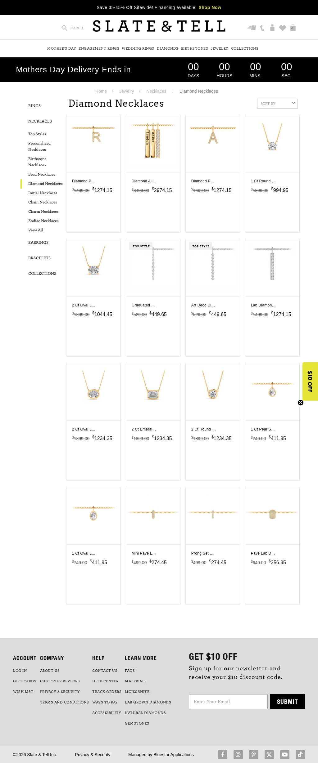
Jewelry (220, 48)
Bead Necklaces (41, 174)
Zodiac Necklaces (43, 221)
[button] (310, 381)
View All (35, 230)
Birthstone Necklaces (37, 162)
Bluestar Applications (173, 754)
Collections (245, 48)
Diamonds (168, 48)
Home (101, 91)
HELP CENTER (105, 681)
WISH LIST (23, 692)
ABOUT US (50, 670)
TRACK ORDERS (106, 692)
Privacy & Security (93, 754)
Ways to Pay (105, 702)
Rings (34, 106)
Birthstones (194, 48)
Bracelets (39, 258)
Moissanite (137, 692)
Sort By (278, 103)
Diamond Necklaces (45, 184)
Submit (287, 701)
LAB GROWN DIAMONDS (148, 702)
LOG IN (20, 670)
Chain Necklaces (42, 202)
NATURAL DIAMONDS (145, 713)
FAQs (130, 670)
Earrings (38, 243)
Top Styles (37, 134)
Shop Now (210, 7)
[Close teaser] (301, 402)
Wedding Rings (138, 48)
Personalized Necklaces (39, 146)
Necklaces (156, 91)
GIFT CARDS (24, 681)
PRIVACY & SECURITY (60, 692)
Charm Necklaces (43, 212)
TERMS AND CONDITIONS (64, 702)
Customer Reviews (60, 681)
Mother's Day (61, 48)
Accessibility (106, 713)
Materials (136, 681)
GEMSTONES (137, 723)
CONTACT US (104, 670)
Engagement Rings (99, 48)
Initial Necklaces (42, 193)
